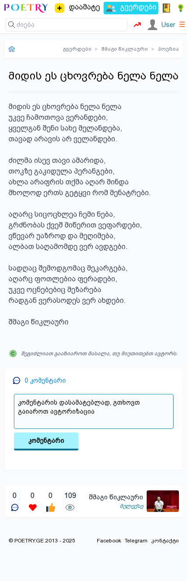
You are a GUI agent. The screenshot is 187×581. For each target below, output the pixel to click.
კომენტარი (46, 440)
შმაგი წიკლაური (124, 49)
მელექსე (131, 506)
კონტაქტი (165, 540)
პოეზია (168, 49)
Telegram (136, 540)
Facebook (109, 540)
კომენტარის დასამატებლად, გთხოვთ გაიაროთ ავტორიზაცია (94, 411)
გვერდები (77, 49)
